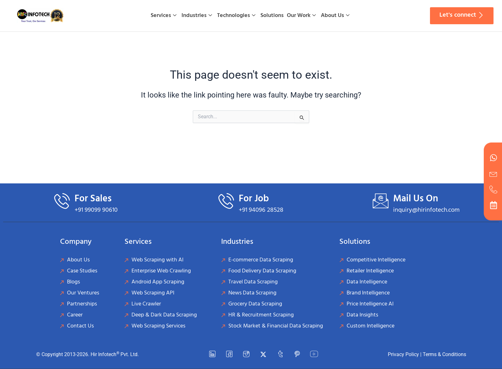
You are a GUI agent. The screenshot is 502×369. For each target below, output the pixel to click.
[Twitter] (263, 354)
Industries (196, 15)
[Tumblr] (280, 354)
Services (163, 15)
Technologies (236, 15)
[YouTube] (314, 354)
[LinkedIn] (212, 354)
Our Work (301, 15)
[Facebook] (229, 354)
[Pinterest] (297, 354)
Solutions (272, 15)
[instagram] (246, 354)
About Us (335, 15)
